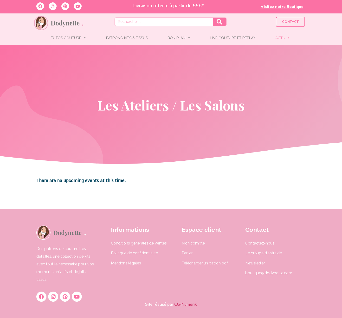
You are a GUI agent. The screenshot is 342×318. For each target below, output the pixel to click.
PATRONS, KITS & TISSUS (127, 38)
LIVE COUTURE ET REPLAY (232, 38)
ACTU (282, 38)
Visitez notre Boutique (282, 6)
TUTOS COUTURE (68, 38)
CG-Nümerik (185, 304)
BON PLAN (179, 38)
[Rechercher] (219, 22)
